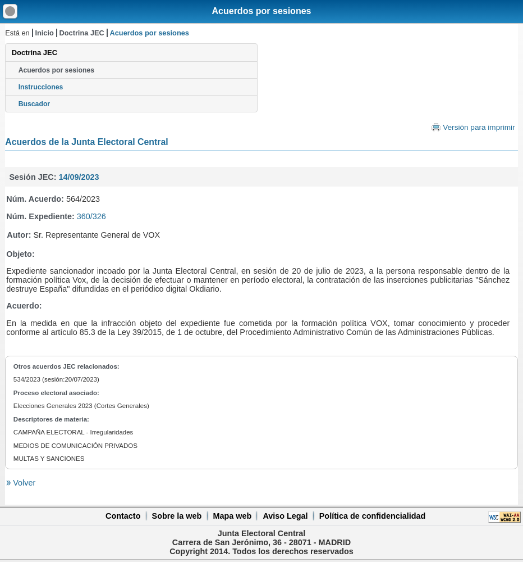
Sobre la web (177, 515)
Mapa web (232, 515)
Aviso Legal (285, 515)
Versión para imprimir (479, 127)
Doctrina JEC (81, 33)
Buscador (34, 104)
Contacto (122, 515)
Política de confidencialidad (372, 515)
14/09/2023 (78, 177)
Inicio (44, 33)
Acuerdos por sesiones (261, 11)
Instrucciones (41, 87)
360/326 (91, 216)
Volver (23, 482)
